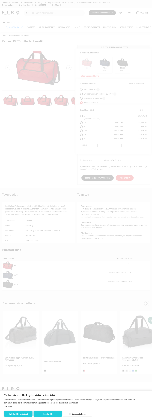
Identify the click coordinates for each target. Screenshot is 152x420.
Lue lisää (8, 406)
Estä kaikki (47, 414)
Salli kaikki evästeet (18, 414)
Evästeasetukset (76, 414)
